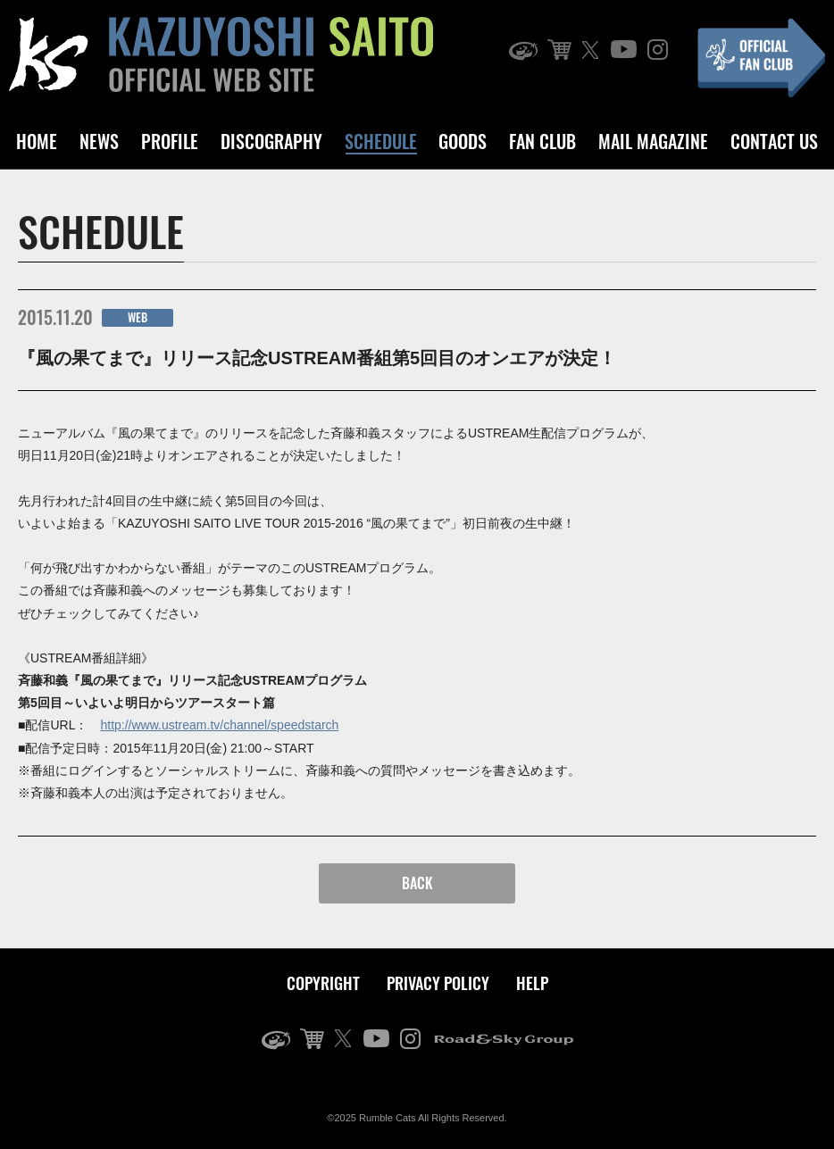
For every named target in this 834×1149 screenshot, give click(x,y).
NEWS (99, 141)
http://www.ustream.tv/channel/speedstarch (219, 725)
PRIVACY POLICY (438, 983)
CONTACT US (774, 141)
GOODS (462, 141)
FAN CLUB (542, 141)
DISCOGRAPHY (271, 141)
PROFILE (169, 141)
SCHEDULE (381, 141)
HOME (36, 141)
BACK (417, 883)
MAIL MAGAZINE (653, 141)
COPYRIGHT (323, 983)
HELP (532, 983)
